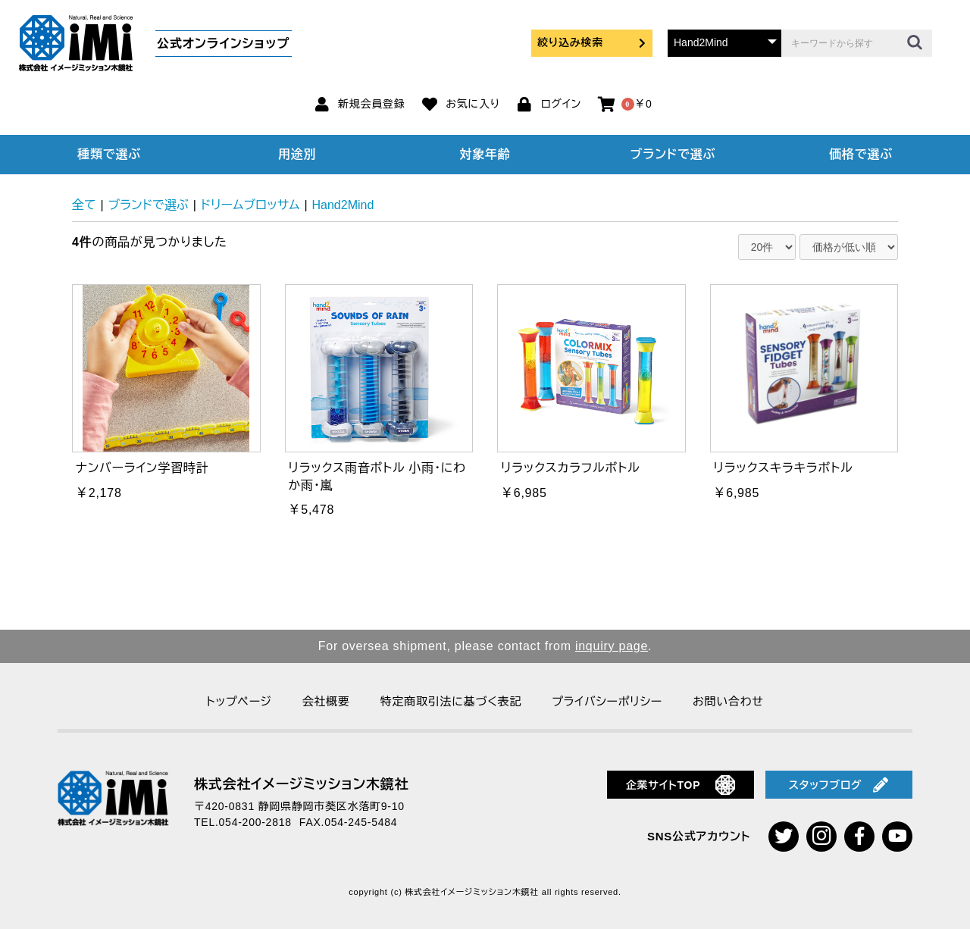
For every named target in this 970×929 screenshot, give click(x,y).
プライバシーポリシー (607, 701)
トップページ (238, 701)
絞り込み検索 (591, 42)
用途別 (297, 154)
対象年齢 (485, 154)
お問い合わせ (728, 701)
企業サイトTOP (681, 785)
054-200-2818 (255, 822)
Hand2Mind (343, 205)
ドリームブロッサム (250, 205)
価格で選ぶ (861, 154)
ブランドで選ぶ (672, 154)
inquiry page (611, 646)
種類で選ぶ (109, 154)
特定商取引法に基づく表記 (450, 701)
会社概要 (326, 701)
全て (84, 205)
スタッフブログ (839, 785)
